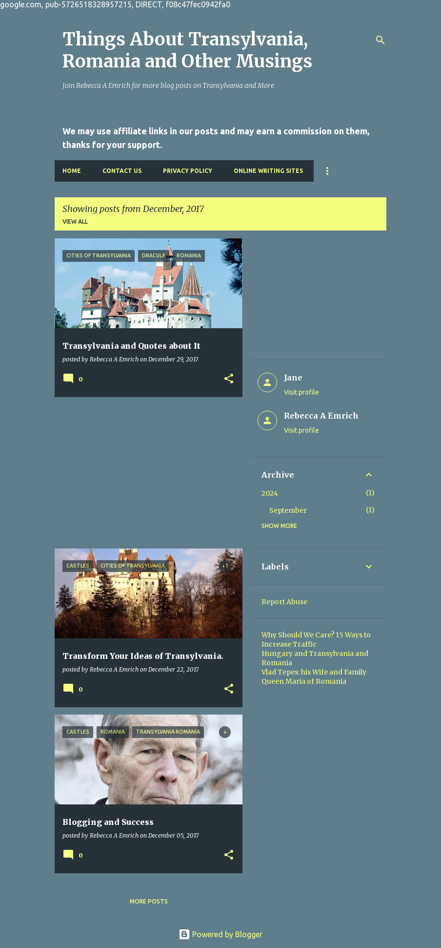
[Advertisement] (145, 472)
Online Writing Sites (268, 171)
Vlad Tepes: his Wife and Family (313, 672)
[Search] (380, 40)
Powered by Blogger (220, 934)
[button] (229, 379)
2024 (269, 493)
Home (71, 171)
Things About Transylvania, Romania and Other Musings (187, 50)
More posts (149, 901)
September (288, 510)
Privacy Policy (187, 171)
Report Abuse (284, 601)
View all (75, 221)
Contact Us (121, 171)
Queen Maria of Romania (303, 681)
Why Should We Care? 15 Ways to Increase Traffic (316, 640)
